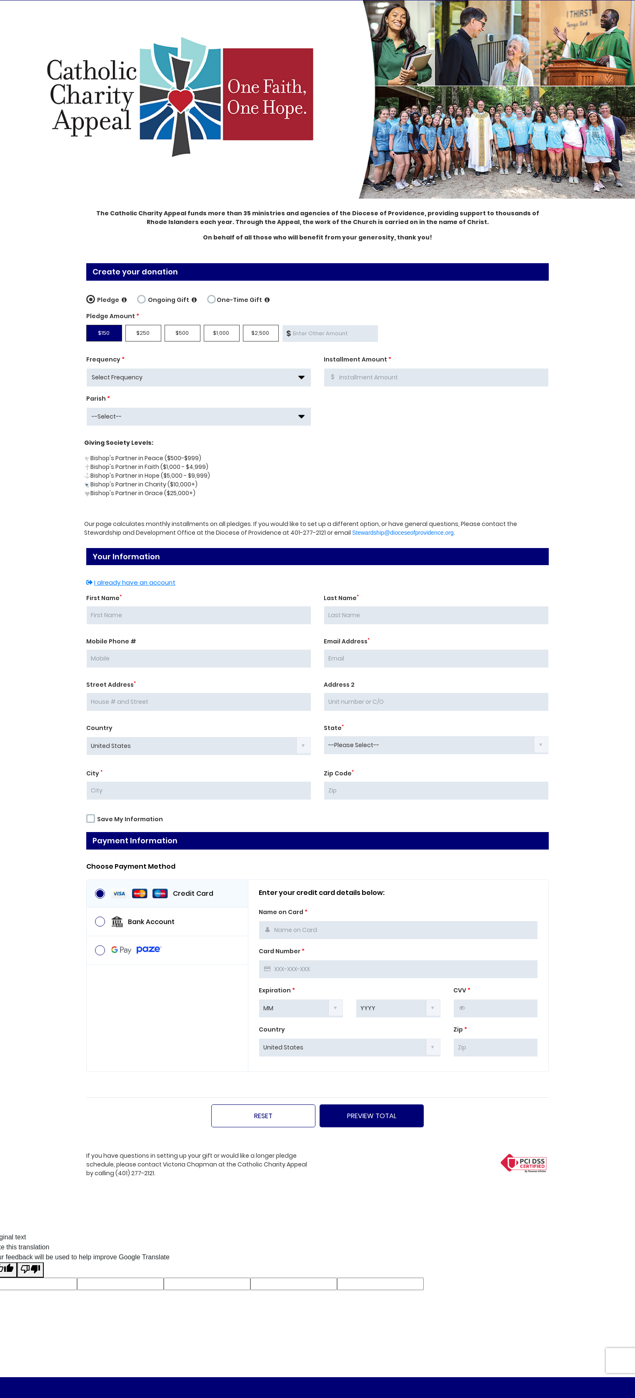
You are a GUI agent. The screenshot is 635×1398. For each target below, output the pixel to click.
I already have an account (130, 582)
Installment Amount (357, 359)
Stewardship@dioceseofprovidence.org (403, 532)
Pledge (106, 298)
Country (99, 728)
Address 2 (339, 684)
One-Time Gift (238, 298)
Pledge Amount (112, 316)
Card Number (282, 951)
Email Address (347, 641)
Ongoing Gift (167, 298)
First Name (104, 598)
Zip (460, 1029)
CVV (461, 990)
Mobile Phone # (111, 641)
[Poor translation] (30, 1270)
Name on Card (283, 912)
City (94, 773)
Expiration (277, 990)
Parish (98, 398)
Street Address (111, 684)
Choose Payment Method (130, 866)
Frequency (105, 359)
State (334, 728)
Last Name (341, 598)
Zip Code (339, 773)
